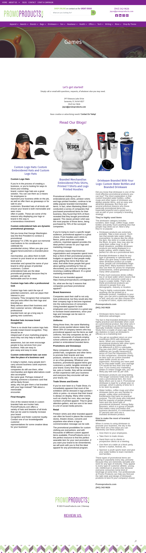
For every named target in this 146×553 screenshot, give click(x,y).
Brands (33, 24)
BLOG (24, 2)
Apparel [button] (13, 24)
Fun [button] (61, 24)
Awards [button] (23, 24)
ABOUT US (13, 2)
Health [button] (82, 24)
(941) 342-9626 (121, 8)
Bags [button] (42, 24)
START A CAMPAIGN (45, 2)
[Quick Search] (70, 12)
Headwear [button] (71, 24)
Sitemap (85, 506)
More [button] (117, 24)
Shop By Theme (129, 24)
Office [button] (91, 24)
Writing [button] (108, 24)
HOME (4, 2)
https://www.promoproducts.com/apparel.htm (74, 280)
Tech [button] (99, 24)
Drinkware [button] (52, 24)
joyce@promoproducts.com (121, 11)
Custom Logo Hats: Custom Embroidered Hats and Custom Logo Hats (30, 170)
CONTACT (32, 2)
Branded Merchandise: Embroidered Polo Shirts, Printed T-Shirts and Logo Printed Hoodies (73, 184)
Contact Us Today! (88, 114)
